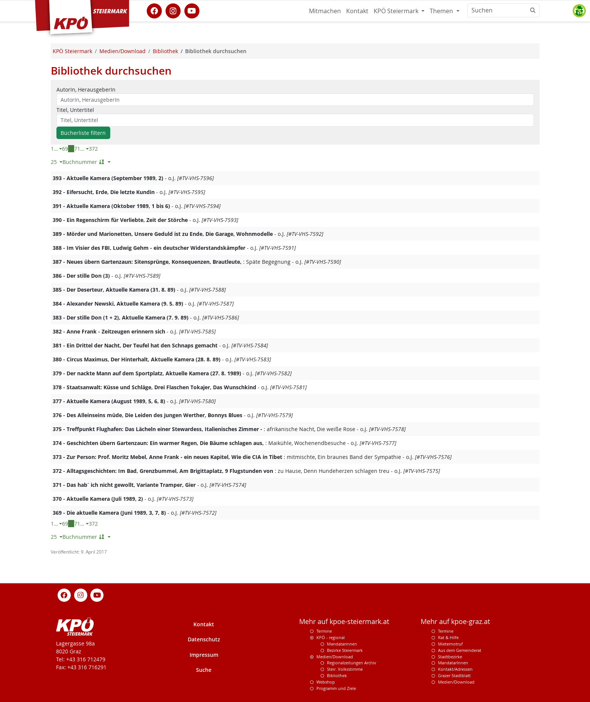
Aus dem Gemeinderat (459, 650)
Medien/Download (334, 656)
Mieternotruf (450, 644)
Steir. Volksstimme (345, 669)
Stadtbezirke (450, 656)
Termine (324, 631)
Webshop (325, 682)
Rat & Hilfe (448, 637)
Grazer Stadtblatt (454, 675)
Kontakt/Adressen (455, 669)
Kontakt (357, 11)
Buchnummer (84, 161)
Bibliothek (337, 675)
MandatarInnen (453, 662)
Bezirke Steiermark (345, 650)
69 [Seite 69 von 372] (65, 148)
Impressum (204, 654)
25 (54, 161)
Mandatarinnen (342, 644)
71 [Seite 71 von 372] (77, 148)
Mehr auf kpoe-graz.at (455, 621)
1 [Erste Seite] (52, 148)
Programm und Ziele (336, 688)
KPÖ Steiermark (397, 11)
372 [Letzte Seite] (93, 148)
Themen (442, 11)
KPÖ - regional (330, 637)
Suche (203, 669)
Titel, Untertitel (75, 109)
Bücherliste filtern (83, 132)
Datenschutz (204, 639)
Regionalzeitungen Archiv (351, 662)
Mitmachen (325, 11)
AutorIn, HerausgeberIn (86, 89)
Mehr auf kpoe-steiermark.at (344, 621)
